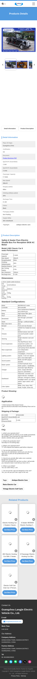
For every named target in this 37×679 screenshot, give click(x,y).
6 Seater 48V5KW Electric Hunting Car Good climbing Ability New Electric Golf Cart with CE (27, 524)
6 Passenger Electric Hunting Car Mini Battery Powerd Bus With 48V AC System (27, 555)
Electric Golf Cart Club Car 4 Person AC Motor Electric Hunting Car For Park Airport (9, 587)
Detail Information (10, 128)
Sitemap (23, 676)
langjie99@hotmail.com (12, 621)
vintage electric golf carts (13, 489)
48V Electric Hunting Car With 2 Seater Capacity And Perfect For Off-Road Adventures (10, 555)
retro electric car (9, 484)
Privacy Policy (15, 676)
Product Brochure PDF (10, 158)
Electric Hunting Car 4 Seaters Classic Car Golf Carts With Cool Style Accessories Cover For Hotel (10, 524)
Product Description (27, 128)
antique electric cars (20, 480)
